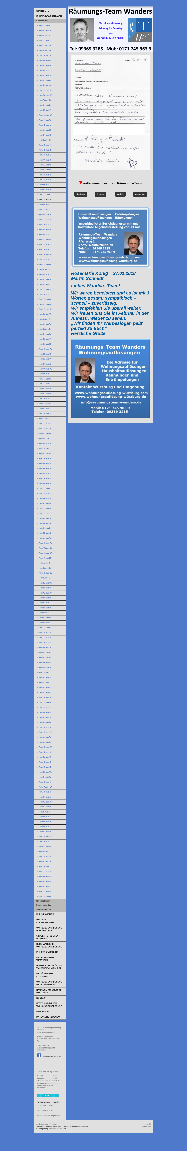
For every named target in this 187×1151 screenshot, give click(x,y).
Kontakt (100, 194)
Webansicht (146, 1126)
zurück (120, 194)
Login (148, 1124)
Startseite (80, 194)
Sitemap (53, 1124)
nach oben (140, 194)
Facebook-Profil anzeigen (51, 1056)
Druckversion (42, 1124)
